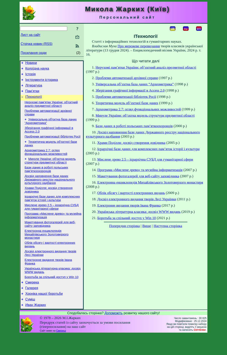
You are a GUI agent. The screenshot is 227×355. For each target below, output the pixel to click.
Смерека (32, 300)
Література (33, 88)
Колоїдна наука (37, 70)
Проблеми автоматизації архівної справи (127, 78)
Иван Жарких (35, 325)
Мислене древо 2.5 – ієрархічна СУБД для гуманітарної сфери (52, 219)
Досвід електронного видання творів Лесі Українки (136, 199)
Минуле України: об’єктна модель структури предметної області (50, 170)
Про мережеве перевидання (138, 46)
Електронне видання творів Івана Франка (129, 205)
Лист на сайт (30, 35)
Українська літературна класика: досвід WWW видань (139, 212)
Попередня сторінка (124, 226)
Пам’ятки (32, 95)
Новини (31, 63)
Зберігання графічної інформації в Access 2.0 (130, 90)
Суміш (30, 319)
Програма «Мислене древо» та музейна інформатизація (140, 170)
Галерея (31, 307)
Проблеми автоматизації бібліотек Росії (53, 144)
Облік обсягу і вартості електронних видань (131, 193)
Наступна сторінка (168, 226)
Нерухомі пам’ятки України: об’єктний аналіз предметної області (51, 109)
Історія (30, 76)
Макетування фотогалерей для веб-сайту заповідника (50, 237)
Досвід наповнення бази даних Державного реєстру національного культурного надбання (50, 190)
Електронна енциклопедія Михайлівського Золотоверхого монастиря (46, 249)
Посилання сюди (34, 53)
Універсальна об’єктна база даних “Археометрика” (135, 84)
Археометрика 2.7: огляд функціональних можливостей (46, 160)
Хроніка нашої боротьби (44, 313)
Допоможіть (114, 334)
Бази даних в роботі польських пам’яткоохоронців (46, 179)
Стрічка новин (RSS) (36, 44)
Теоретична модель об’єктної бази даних (127, 103)
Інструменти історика (41, 82)
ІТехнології (33, 101)
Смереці (61, 351)
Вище (146, 226)
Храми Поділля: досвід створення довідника (131, 143)
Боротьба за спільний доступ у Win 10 (51, 294)
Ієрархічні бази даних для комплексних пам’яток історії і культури (52, 210)
